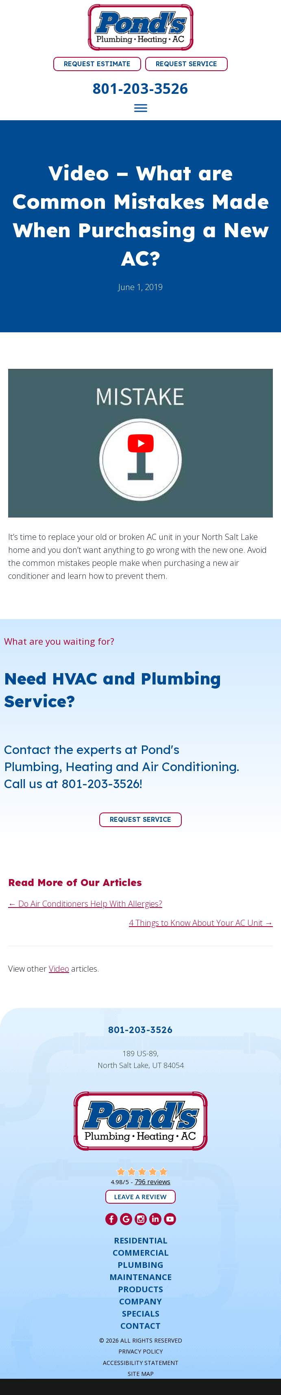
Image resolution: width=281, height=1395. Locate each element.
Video (59, 968)
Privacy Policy (140, 1351)
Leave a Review (140, 1196)
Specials (140, 1314)
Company (140, 1302)
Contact (140, 1326)
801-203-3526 (140, 88)
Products (140, 1289)
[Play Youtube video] (140, 443)
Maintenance (140, 1277)
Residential (141, 1241)
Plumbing (140, 1265)
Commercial (141, 1253)
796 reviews (152, 1181)
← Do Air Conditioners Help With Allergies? (85, 903)
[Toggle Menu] (140, 108)
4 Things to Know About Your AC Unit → (201, 922)
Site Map (141, 1374)
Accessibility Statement (141, 1363)
